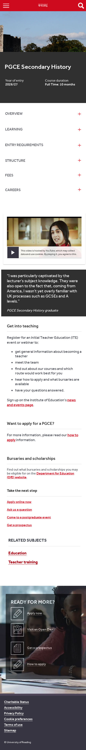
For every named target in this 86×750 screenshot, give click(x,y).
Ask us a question (19, 510)
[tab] (43, 114)
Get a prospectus (19, 525)
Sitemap (10, 730)
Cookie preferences (18, 719)
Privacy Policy (14, 713)
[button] (13, 252)
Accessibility (13, 708)
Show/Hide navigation (6, 5)
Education (17, 553)
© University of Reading (17, 742)
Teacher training (23, 562)
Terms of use (13, 725)
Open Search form (81, 6)
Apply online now (19, 502)
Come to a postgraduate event (29, 517)
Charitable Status (16, 702)
